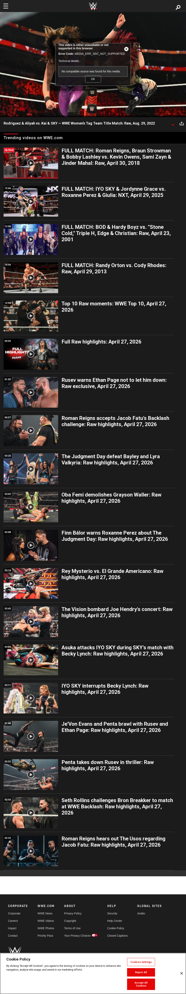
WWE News (45, 913)
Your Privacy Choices (77, 935)
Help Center (114, 920)
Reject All (141, 972)
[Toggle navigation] (5, 6)
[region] (93, 973)
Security (112, 913)
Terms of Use (72, 928)
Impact (12, 928)
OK (93, 79)
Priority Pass (45, 935)
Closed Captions (117, 935)
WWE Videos (46, 920)
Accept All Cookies (141, 984)
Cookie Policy (115, 928)
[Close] (181, 973)
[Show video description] (172, 123)
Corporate (14, 913)
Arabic (141, 913)
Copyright (70, 920)
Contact (13, 935)
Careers (13, 920)
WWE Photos (46, 928)
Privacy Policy (73, 913)
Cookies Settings (141, 962)
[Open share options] (181, 123)
